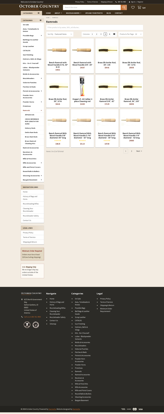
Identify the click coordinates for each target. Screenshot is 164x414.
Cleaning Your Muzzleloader (28, 211)
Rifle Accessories (32, 164)
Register (140, 2)
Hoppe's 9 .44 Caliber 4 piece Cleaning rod (82, 102)
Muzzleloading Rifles (31, 205)
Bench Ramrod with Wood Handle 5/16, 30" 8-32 (58, 66)
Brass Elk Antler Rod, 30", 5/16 (58, 102)
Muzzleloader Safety (31, 217)
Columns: (86, 36)
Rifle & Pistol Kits (29, 160)
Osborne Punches (30, 84)
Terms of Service (92, 2)
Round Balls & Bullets (31, 173)
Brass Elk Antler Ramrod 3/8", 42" (107, 102)
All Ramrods (29, 116)
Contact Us (27, 222)
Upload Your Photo (94, 15)
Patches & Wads (29, 88)
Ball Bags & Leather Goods (30, 42)
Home (48, 15)
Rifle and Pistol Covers (31, 169)
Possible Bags (32, 37)
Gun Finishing (28, 56)
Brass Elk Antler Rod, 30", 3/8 (107, 65)
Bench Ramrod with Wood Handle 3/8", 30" (82, 65)
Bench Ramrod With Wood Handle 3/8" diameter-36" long (58, 137)
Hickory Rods (30, 130)
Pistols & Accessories (32, 93)
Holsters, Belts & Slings (32, 61)
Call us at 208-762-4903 (32, 318)
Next (139, 153)
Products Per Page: (127, 36)
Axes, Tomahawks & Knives (31, 32)
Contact (119, 15)
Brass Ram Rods (31, 138)
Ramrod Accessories (31, 149)
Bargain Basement (32, 181)
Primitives (27, 108)
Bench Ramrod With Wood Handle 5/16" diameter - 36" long (107, 137)
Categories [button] (28, 15)
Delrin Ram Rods (31, 134)
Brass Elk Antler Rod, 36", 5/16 (131, 65)
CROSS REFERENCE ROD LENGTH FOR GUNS (32, 123)
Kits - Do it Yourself (30, 65)
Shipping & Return (107, 2)
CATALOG (26, 52)
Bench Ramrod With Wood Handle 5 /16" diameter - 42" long (82, 137)
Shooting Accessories (32, 177)
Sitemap (53, 325)
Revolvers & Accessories (27, 155)
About (58, 15)
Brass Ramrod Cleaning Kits (30, 144)
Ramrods (32, 112)
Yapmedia (52, 411)
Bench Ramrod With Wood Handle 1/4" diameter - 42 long (131, 137)
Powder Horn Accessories (28, 98)
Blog (109, 15)
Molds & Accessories (31, 76)
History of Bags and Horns (30, 199)
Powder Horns (32, 104)
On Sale (26, 26)
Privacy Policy (79, 2)
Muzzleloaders (73, 15)
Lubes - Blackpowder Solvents (31, 70)
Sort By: (50, 36)
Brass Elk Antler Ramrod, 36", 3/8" (131, 102)
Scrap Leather (28, 48)
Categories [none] (28, 22)
